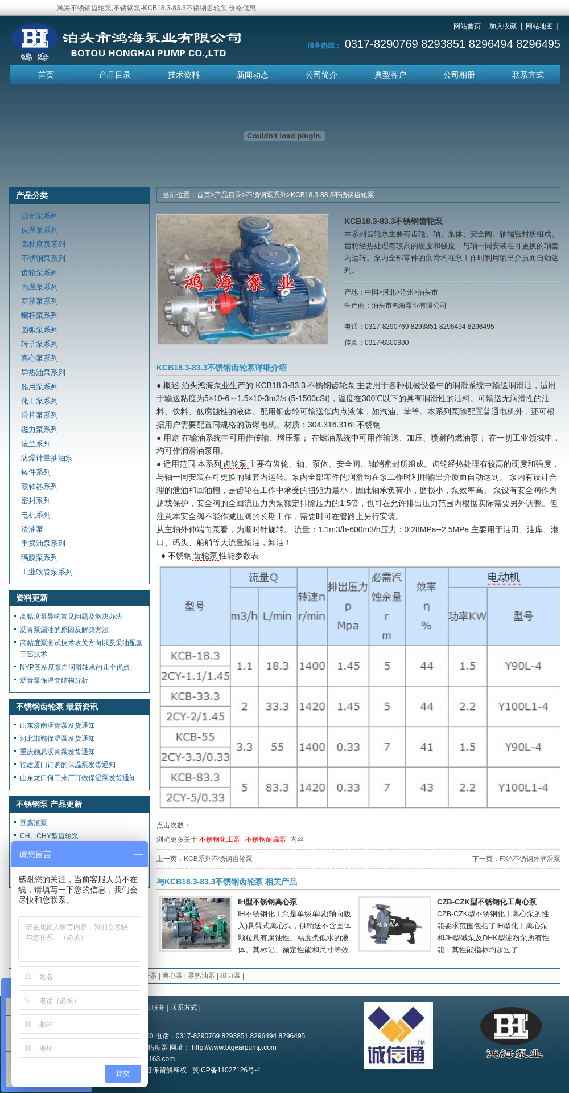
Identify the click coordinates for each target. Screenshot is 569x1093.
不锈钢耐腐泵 (265, 839)
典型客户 (390, 74)
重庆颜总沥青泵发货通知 (57, 752)
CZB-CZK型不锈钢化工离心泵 (487, 902)
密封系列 (36, 500)
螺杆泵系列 (39, 315)
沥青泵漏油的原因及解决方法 (64, 630)
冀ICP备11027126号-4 (226, 1070)
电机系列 (36, 515)
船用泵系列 (39, 386)
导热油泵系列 (43, 372)
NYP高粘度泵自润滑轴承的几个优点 (75, 667)
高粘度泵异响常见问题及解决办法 (71, 617)
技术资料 (184, 74)
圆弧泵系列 (39, 329)
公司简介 (321, 74)
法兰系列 (36, 443)
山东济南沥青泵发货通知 (57, 725)
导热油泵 (201, 976)
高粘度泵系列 (43, 244)
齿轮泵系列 (39, 272)
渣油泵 (32, 529)
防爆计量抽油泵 (47, 458)
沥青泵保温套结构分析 (54, 680)
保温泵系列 (39, 230)
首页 (46, 74)
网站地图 (539, 26)
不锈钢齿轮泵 (331, 385)
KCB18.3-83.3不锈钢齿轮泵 (332, 195)
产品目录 (115, 74)
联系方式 (528, 74)
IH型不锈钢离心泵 (267, 902)
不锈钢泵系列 (266, 195)
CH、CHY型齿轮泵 (49, 836)
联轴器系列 (39, 486)
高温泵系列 (39, 287)
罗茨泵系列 (39, 301)
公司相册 (459, 74)
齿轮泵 (235, 463)
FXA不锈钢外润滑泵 (530, 859)
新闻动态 (253, 74)
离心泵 (172, 976)
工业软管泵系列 (47, 572)
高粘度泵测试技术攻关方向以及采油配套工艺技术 (81, 648)
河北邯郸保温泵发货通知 (57, 739)
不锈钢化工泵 (219, 839)
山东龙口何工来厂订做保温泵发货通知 (78, 778)
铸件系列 (36, 472)
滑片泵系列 (39, 415)
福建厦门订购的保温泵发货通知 (68, 765)
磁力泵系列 (39, 429)
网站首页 (467, 26)
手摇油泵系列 (43, 543)
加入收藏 (503, 26)
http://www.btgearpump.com (234, 1047)
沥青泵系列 (39, 215)
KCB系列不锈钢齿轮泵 (218, 859)
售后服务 (151, 1008)
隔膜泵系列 (39, 557)
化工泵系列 (39, 401)
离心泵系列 (39, 358)
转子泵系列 (39, 344)
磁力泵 (230, 976)
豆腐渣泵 (33, 823)
